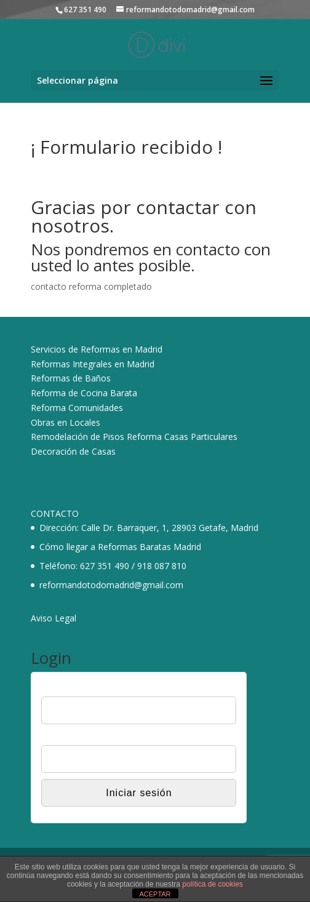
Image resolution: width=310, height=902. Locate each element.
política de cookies (212, 884)
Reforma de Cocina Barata (84, 393)
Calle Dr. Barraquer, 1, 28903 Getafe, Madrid (169, 527)
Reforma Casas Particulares (182, 436)
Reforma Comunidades (77, 407)
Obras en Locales (65, 422)
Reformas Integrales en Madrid (92, 364)
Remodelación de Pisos (77, 436)
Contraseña (63, 737)
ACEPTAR (154, 894)
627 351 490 (104, 566)
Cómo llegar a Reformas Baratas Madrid (120, 547)
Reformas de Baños (71, 378)
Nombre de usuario (77, 689)
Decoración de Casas (73, 451)
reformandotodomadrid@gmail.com (111, 585)
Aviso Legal (53, 618)
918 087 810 (161, 566)
